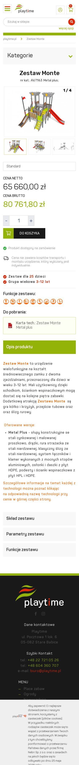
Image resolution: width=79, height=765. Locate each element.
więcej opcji (66, 28)
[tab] (39, 347)
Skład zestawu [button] (39, 519)
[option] (39, 112)
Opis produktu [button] (39, 347)
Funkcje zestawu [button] (39, 550)
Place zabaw (34, 689)
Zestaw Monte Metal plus (38, 325)
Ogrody (30, 694)
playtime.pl (9, 39)
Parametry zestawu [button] (39, 534)
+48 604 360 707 (43, 666)
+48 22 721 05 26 (43, 660)
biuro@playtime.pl (45, 671)
